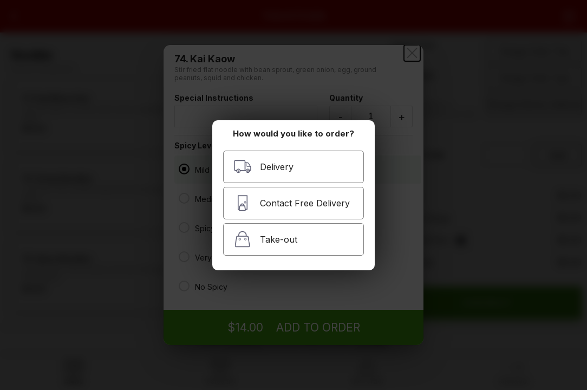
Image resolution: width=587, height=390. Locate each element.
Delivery (263, 166)
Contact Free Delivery (291, 202)
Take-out (265, 239)
